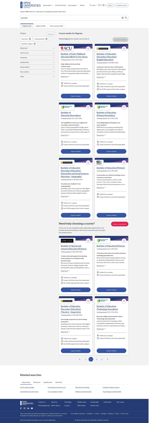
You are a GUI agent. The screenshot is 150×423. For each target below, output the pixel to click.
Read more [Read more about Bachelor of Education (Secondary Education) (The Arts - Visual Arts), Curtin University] (65, 332)
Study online (48, 5)
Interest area (37, 53)
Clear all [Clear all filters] (50, 34)
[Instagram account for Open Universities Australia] (24, 408)
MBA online (81, 405)
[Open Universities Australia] (30, 8)
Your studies (73, 5)
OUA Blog (67, 402)
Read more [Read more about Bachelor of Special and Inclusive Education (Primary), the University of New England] (65, 271)
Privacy (117, 413)
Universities (107, 402)
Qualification (37, 62)
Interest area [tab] (26, 382)
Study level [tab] (36, 382)
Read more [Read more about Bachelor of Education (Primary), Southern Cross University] (101, 265)
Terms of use (124, 413)
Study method (37, 67)
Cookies (96, 413)
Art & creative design (27, 387)
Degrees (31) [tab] (27, 26)
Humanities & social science (29, 391)
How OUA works (60, 5)
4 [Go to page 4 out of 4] (101, 359)
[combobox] (74, 18)
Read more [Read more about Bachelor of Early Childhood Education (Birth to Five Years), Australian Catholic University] (65, 76)
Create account (122, 5)
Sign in (110, 5)
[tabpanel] (74, 196)
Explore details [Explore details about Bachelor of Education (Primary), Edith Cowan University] (111, 215)
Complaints (89, 413)
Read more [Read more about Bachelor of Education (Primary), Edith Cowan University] (101, 187)
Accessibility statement (78, 413)
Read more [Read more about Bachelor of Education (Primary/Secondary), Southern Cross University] (101, 135)
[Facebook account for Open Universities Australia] (21, 408)
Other (37, 76)
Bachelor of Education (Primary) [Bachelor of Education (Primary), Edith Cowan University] (111, 168)
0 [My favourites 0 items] (100, 5)
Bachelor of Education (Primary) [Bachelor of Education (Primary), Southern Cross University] (111, 246)
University (37, 57)
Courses (67, 405)
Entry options (37, 72)
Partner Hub (94, 405)
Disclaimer (111, 413)
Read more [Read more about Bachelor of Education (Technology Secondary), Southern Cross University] (101, 329)
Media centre (81, 402)
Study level (37, 48)
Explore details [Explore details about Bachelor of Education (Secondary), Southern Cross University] (76, 151)
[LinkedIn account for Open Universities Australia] (28, 408)
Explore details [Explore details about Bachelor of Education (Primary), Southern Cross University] (111, 290)
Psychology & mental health (112, 391)
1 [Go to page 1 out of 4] (85, 359)
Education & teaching (82, 387)
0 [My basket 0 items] (104, 5)
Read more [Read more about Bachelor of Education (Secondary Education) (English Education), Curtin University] (101, 77)
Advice (82, 5)
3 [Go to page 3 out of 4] (96, 359)
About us (54, 402)
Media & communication (83, 391)
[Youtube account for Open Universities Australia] (32, 408)
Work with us (55, 405)
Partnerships (94, 402)
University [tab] (58, 382)
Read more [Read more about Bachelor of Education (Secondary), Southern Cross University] (65, 135)
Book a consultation (119, 224)
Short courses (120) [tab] (56, 26)
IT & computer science (55, 391)
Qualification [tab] (47, 382)
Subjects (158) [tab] (40, 26)
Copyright (103, 413)
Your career (120, 402)
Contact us (41, 402)
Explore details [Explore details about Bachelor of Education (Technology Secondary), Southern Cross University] (111, 351)
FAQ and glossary (44, 405)
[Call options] (93, 5)
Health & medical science (111, 387)
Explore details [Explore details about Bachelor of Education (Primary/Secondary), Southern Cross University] (111, 151)
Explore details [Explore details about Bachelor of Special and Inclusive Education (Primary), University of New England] (76, 290)
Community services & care (57, 387)
